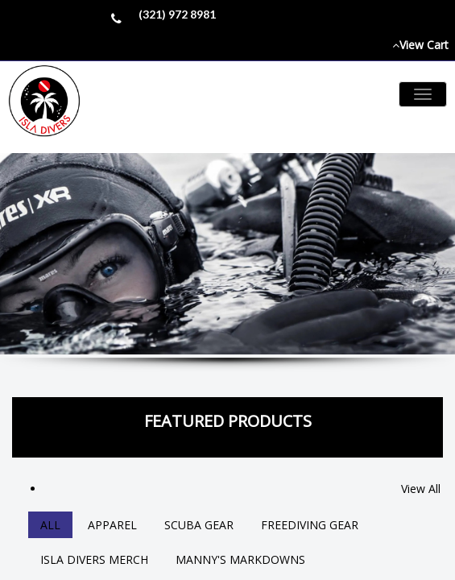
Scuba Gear (199, 524)
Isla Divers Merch (94, 559)
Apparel (112, 524)
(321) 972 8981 (177, 14)
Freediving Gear (309, 524)
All (50, 524)
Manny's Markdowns (240, 559)
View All (421, 488)
